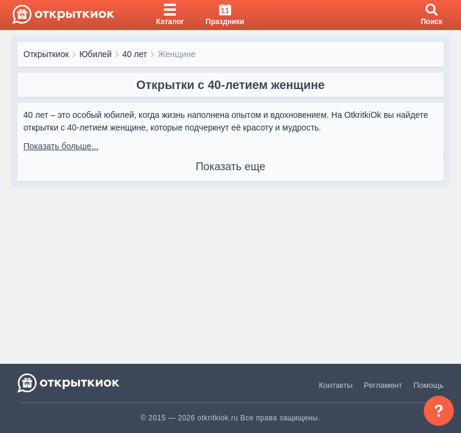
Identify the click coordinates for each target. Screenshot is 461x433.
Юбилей (95, 54)
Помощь (429, 385)
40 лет (134, 54)
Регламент (383, 385)
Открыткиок (46, 54)
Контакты (335, 385)
